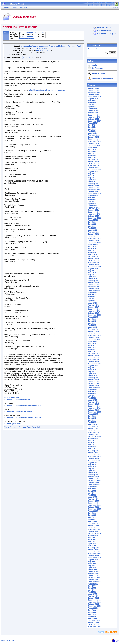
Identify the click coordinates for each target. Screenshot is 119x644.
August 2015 (93, 341)
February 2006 (93, 572)
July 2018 (92, 271)
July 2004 (92, 610)
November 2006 (94, 554)
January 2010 (93, 477)
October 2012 (93, 410)
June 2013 (92, 394)
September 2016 (94, 315)
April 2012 (92, 422)
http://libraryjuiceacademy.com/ (17, 399)
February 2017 (93, 305)
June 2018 (92, 273)
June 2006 (92, 564)
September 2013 (94, 388)
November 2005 (94, 578)
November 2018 (94, 262)
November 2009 (94, 481)
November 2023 (94, 141)
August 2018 (93, 269)
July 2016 (92, 319)
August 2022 (93, 172)
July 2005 (92, 586)
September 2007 (94, 533)
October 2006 (93, 556)
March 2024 (92, 133)
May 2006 (91, 566)
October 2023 (93, 143)
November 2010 (94, 457)
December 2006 (94, 552)
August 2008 (93, 511)
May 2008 (91, 517)
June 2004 (92, 612)
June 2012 (92, 418)
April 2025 (92, 107)
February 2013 (93, 402)
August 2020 (93, 220)
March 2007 (92, 546)
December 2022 (94, 163)
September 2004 (94, 606)
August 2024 (93, 123)
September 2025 (94, 97)
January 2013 (93, 404)
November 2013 (94, 384)
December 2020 (94, 212)
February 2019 (93, 256)
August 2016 (93, 317)
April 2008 (92, 519)
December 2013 (94, 382)
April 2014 (92, 374)
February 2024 (93, 135)
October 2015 (93, 337)
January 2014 (93, 380)
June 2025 (92, 103)
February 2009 (93, 499)
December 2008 (94, 503)
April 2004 (92, 616)
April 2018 (92, 277)
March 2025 (92, 109)
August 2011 (93, 438)
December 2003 (94, 624)
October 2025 (93, 95)
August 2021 (93, 196)
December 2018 (94, 260)
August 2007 (93, 535)
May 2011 (91, 444)
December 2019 (94, 236)
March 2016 (92, 327)
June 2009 (92, 491)
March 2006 (92, 570)
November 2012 (94, 408)
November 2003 (94, 626)
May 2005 (91, 590)
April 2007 (92, 543)
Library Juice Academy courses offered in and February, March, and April (51, 46)
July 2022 (92, 174)
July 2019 (92, 246)
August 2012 (93, 414)
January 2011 (93, 453)
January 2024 (93, 137)
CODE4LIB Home (104, 31)
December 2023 (94, 139)
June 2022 (92, 176)
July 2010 (92, 465)
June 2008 (92, 515)
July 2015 (92, 343)
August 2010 (93, 463)
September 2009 (94, 485)
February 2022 (93, 184)
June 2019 (92, 248)
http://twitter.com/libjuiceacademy (18, 411)
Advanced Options (95, 49)
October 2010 (93, 459)
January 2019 (93, 258)
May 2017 (91, 299)
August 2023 (93, 147)
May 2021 (91, 202)
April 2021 (92, 204)
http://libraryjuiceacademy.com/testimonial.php (23, 405)
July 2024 (92, 125)
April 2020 (92, 228)
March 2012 (92, 424)
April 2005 (92, 592)
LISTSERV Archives (105, 27)
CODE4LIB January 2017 (107, 34)
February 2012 (93, 426)
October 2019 (93, 240)
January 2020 (93, 234)
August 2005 (93, 584)
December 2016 (94, 309)
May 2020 (91, 226)
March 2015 (92, 351)
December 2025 (94, 91)
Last (42, 33)
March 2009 (92, 497)
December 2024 (94, 115)
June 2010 (92, 467)
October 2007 (93, 531)
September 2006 (94, 558)
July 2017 (92, 295)
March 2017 (92, 303)
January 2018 (93, 283)
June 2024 (92, 127)
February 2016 (93, 329)
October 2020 (93, 216)
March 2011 (92, 448)
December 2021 (94, 188)
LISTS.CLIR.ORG (8, 641)
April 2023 (92, 155)
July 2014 (92, 368)
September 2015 (94, 339)
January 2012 (93, 428)
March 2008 (92, 521)
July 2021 (92, 198)
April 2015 (92, 349)
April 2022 (92, 180)
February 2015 (93, 353)
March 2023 (92, 157)
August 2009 (93, 487)
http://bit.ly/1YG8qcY (12, 423)
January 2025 (93, 113)
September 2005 (94, 582)
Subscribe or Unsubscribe (102, 79)
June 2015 (92, 345)
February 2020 (93, 232)
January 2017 (93, 307)
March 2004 (92, 618)
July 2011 (92, 440)
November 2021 (94, 190)
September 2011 (94, 436)
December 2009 (94, 479)
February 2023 (93, 159)
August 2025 (93, 99)
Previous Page (25, 427)
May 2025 (91, 105)
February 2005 (93, 596)
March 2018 (92, 279)
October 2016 (93, 313)
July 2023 (92, 149)
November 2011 (94, 432)
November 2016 (94, 311)
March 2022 (92, 182)
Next (37, 33)
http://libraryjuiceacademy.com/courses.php (47, 90)
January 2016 (93, 331)
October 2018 (93, 265)
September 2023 (94, 145)
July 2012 (92, 416)
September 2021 (94, 194)
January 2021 (93, 210)
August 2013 (93, 390)
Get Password (97, 68)
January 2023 (93, 161)
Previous (29, 33)
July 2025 (92, 101)
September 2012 (94, 412)
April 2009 (92, 495)
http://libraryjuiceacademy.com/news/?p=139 (22, 417)
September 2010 (94, 461)
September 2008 (94, 509)
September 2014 (94, 364)
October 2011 (93, 434)
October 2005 (93, 580)
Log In (94, 65)
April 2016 (92, 325)
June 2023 (92, 151)
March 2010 (92, 473)
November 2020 (94, 214)
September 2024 (94, 121)
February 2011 (93, 451)
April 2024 (92, 131)
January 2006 (93, 574)
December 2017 (94, 285)
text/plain (29, 57)
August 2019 (93, 244)
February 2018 (93, 281)
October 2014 (93, 362)
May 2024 (91, 129)
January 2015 (93, 355)
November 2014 (94, 360)
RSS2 (114, 632)
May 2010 (91, 469)
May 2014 (91, 372)
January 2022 (93, 186)
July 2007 (92, 537)
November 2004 (94, 602)
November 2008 (94, 505)
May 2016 (91, 323)
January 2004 (93, 622)
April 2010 (92, 471)
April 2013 (92, 398)
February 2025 (93, 111)
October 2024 (93, 119)
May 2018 (91, 275)
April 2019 (92, 252)
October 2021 (93, 192)
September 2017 (94, 291)
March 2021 (92, 206)
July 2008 (92, 513)
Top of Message (10, 427)
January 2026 (93, 89)
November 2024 (94, 117)
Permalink (36, 427)
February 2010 (93, 475)
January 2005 (93, 598)
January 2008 (93, 525)
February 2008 (93, 523)
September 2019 (94, 242)
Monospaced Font (26, 39)
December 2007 (94, 527)
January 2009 (93, 501)
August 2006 (93, 560)
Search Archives (94, 45)
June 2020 (92, 224)
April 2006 (92, 568)
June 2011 (92, 442)
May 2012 (91, 420)
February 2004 (93, 620)
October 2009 (93, 483)
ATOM (100, 632)
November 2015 (94, 335)
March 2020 (92, 230)
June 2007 (92, 539)
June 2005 (92, 588)
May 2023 (91, 153)
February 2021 (93, 208)
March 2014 (92, 376)
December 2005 (94, 576)
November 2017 (94, 287)
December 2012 (94, 406)
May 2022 (91, 178)
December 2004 (94, 600)
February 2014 (93, 378)
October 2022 (93, 167)
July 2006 (92, 562)
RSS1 (107, 632)
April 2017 (92, 301)
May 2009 (91, 493)
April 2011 (92, 446)
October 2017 (93, 289)
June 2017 (92, 297)
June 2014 (92, 370)
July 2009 (92, 489)
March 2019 (92, 254)
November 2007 (94, 529)
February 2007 (93, 548)
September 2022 (94, 170)
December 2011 (94, 430)
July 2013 (92, 392)
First (22, 33)
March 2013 (92, 400)
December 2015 (94, 333)
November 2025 (94, 93)
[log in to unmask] (38, 48)
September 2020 (94, 218)
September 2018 (94, 267)
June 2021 (92, 200)
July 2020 (92, 222)
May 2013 (91, 396)
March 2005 (92, 594)
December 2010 (94, 455)
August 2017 (93, 293)
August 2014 (93, 366)
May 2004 (91, 614)
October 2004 (93, 604)
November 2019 (94, 238)
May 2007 (91, 541)
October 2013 (93, 386)
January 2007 (93, 550)
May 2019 (91, 250)
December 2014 (94, 358)
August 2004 (93, 608)
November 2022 (94, 165)
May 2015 (91, 347)
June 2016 (92, 321)
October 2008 (93, 507)
